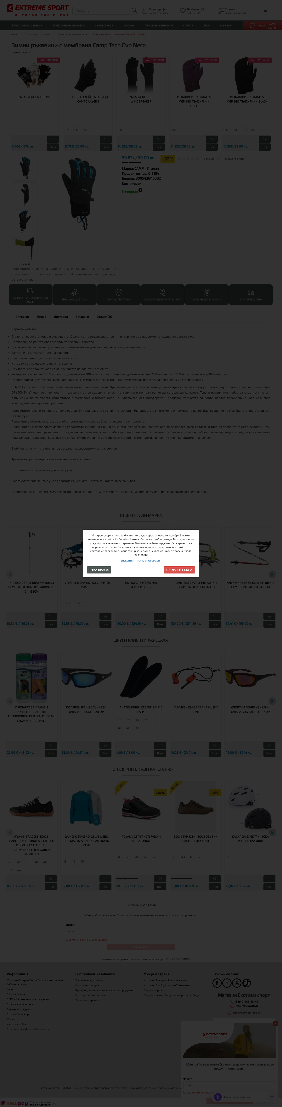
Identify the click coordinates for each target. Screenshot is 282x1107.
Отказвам (99, 570)
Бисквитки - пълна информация (141, 560)
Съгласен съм (179, 570)
